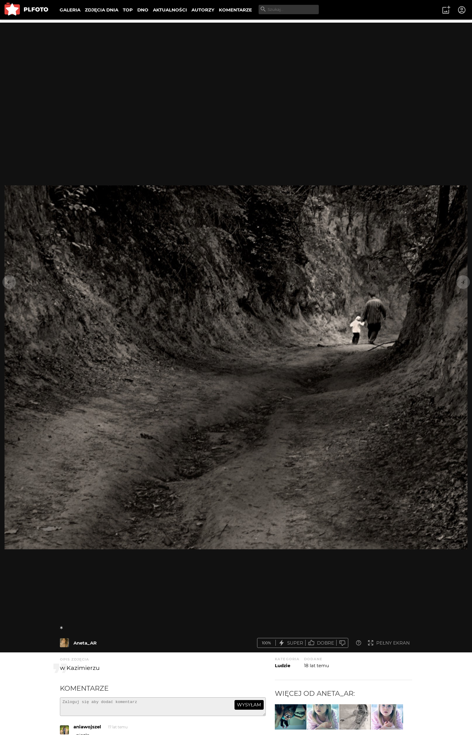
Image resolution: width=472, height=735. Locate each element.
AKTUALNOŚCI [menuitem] (170, 10)
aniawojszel (87, 729)
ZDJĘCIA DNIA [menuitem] (101, 10)
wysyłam (249, 705)
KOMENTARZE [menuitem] (235, 10)
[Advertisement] (236, 65)
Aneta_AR (85, 643)
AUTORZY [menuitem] (202, 10)
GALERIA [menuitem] (70, 10)
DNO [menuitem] (142, 10)
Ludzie (282, 665)
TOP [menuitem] (128, 10)
